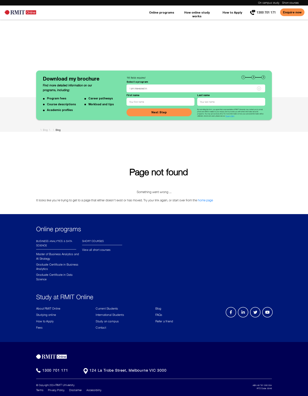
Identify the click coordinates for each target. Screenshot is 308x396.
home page (205, 200)
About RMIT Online (48, 308)
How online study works (197, 14)
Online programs (161, 12)
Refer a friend (164, 321)
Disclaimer (75, 390)
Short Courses (93, 241)
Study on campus (107, 321)
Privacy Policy (230, 116)
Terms (39, 390)
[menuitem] (161, 15)
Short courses (290, 2)
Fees (39, 327)
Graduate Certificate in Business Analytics (57, 267)
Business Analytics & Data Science (54, 243)
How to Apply (232, 12)
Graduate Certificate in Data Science (54, 277)
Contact (101, 327)
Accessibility (93, 390)
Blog (45, 130)
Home (37, 130)
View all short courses (96, 249)
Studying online (46, 314)
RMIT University (64, 385)
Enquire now (292, 12)
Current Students (107, 308)
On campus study (268, 2)
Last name (203, 95)
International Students (110, 314)
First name (132, 95)
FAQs (158, 314)
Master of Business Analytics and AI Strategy (57, 256)
